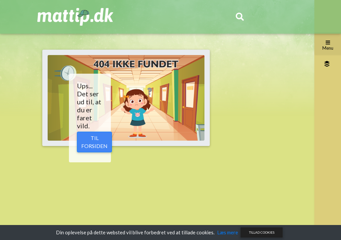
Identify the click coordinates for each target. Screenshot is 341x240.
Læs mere (227, 232)
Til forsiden (94, 142)
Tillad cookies (261, 232)
